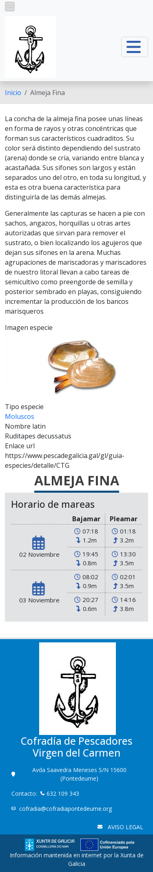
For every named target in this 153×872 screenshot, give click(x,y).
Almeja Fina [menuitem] (47, 92)
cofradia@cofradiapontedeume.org (65, 808)
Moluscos (19, 416)
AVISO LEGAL (124, 827)
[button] (10, 6)
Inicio (13, 92)
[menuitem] (13, 92)
